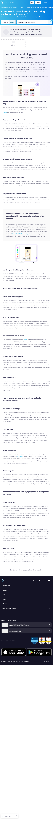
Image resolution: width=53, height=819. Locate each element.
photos (5, 112)
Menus (15, 7)
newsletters (40, 381)
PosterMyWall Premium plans (21, 234)
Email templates (5, 7)
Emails (12, 22)
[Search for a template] (31, 22)
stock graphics (41, 511)
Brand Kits (20, 456)
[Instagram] (39, 580)
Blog (22, 7)
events (25, 339)
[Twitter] (44, 580)
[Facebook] (33, 580)
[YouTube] (49, 580)
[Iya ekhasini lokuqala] (7, 2)
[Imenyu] (50, 2)
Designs (5, 22)
